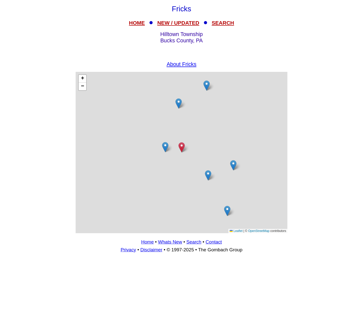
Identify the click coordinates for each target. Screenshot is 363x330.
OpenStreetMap (258, 231)
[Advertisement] (181, 293)
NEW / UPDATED (178, 23)
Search (193, 242)
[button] (208, 175)
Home (147, 242)
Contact (214, 242)
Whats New (170, 242)
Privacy (128, 249)
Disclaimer (151, 249)
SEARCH (223, 23)
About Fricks (181, 64)
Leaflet (236, 231)
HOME (137, 23)
